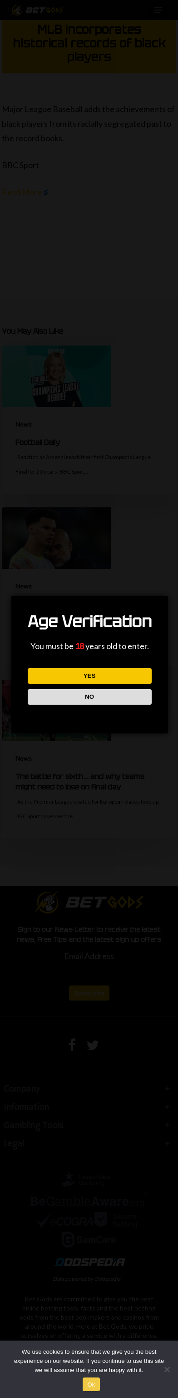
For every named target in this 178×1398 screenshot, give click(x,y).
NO (89, 696)
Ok (91, 1384)
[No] (166, 1369)
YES (90, 675)
